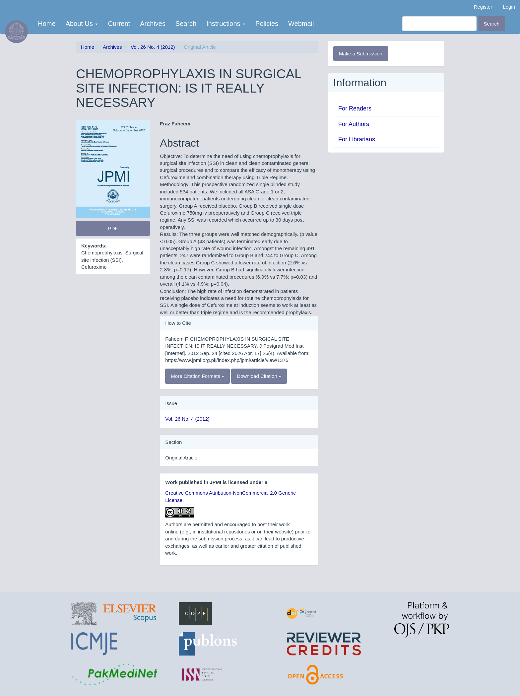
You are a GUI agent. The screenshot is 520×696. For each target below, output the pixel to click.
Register (483, 7)
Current (119, 23)
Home (46, 23)
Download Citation (259, 376)
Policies (266, 23)
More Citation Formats (197, 376)
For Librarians (356, 139)
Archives (152, 23)
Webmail (301, 23)
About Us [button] (82, 23)
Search (185, 23)
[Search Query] (439, 23)
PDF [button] (113, 228)
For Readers (354, 108)
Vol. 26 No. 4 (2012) (153, 47)
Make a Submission (360, 53)
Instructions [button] (225, 23)
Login (509, 7)
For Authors (353, 124)
